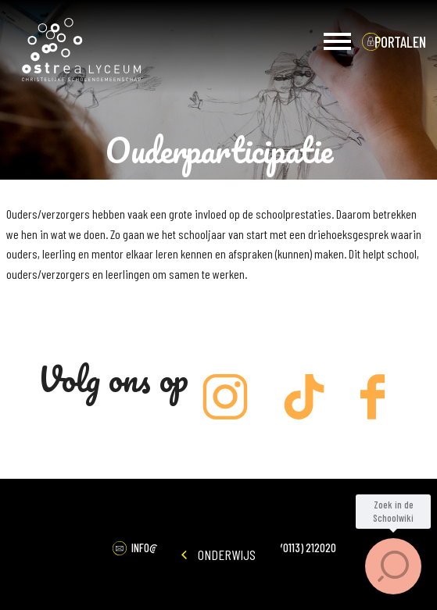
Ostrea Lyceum (81, 50)
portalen (400, 42)
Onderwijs (218, 554)
